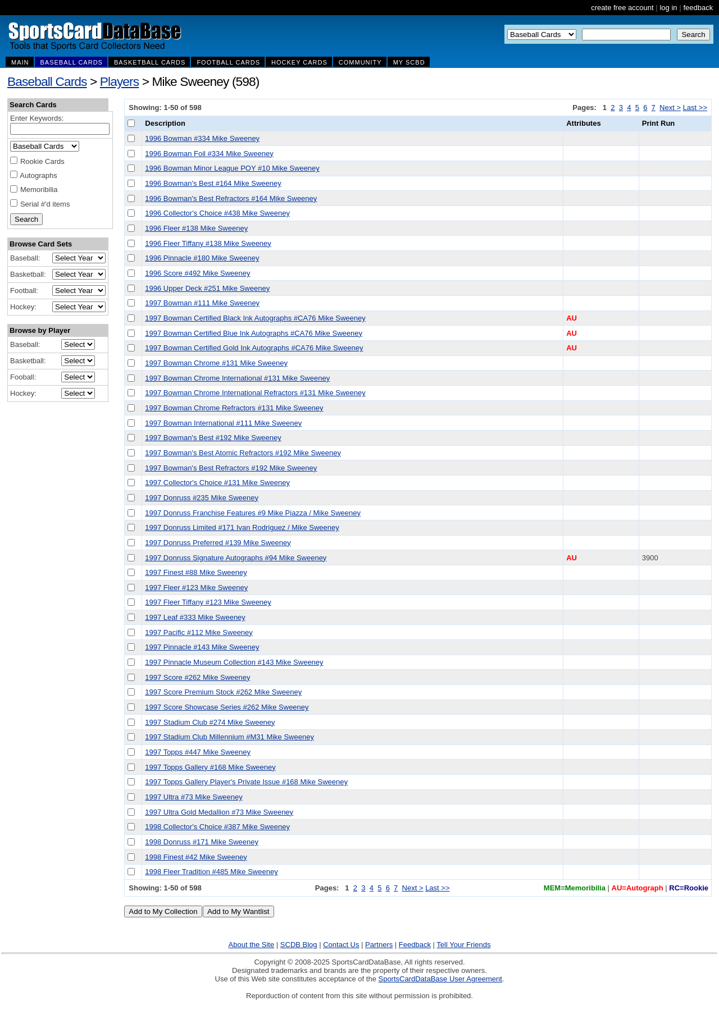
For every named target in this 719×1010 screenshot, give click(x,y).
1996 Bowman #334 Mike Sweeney (202, 138)
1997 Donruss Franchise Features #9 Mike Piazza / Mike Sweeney (253, 513)
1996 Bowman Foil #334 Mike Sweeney (209, 153)
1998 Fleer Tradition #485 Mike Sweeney (211, 871)
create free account (622, 7)
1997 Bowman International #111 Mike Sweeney (223, 423)
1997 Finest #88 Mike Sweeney (196, 572)
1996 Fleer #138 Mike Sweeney (196, 228)
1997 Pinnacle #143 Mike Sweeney (202, 647)
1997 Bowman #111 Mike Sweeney (202, 303)
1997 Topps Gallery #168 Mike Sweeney (210, 767)
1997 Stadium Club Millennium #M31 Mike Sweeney (229, 737)
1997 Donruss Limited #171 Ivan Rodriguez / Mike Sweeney (242, 527)
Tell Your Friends (463, 944)
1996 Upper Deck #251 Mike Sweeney (207, 288)
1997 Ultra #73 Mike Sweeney (193, 797)
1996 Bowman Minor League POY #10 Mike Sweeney (232, 168)
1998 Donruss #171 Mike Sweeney (201, 842)
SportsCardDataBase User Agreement (440, 979)
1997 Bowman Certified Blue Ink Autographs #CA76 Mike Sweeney (253, 333)
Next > (670, 107)
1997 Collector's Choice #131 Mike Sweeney (217, 482)
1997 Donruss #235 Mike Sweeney (201, 497)
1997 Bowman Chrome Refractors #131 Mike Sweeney (234, 408)
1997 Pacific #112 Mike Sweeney (199, 632)
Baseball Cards (47, 81)
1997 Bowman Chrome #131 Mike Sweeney (216, 363)
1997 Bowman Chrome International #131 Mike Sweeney (237, 378)
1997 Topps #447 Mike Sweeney (198, 752)
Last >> (695, 107)
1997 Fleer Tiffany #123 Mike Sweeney (208, 602)
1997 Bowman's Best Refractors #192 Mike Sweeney (231, 468)
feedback (698, 7)
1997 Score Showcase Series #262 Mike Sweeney (226, 707)
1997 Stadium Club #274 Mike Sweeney (210, 722)
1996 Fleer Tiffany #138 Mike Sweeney (208, 243)
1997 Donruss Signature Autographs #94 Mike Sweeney (235, 558)
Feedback (415, 944)
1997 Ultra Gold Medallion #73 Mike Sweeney (219, 812)
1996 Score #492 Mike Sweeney (197, 273)
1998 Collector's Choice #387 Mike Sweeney (217, 826)
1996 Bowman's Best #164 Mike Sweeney (213, 183)
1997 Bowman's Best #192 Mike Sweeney (213, 437)
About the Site (252, 944)
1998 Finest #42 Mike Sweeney (196, 857)
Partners (379, 944)
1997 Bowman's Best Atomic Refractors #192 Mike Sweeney (243, 453)
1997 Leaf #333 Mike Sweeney (195, 617)
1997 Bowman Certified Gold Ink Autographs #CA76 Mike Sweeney (254, 348)
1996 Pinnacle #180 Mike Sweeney (202, 258)
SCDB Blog (298, 944)
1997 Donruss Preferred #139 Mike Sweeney (217, 542)
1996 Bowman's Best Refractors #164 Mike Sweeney (231, 198)
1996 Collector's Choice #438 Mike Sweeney (217, 213)
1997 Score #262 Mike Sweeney (197, 677)
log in (668, 7)
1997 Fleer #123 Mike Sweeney (196, 587)
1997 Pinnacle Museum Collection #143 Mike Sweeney (234, 662)
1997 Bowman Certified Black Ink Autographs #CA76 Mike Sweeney (255, 318)
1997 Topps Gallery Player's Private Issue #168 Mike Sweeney (246, 782)
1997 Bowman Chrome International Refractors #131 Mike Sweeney (255, 393)
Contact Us (341, 944)
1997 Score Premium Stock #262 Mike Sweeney (223, 692)
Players (119, 81)
